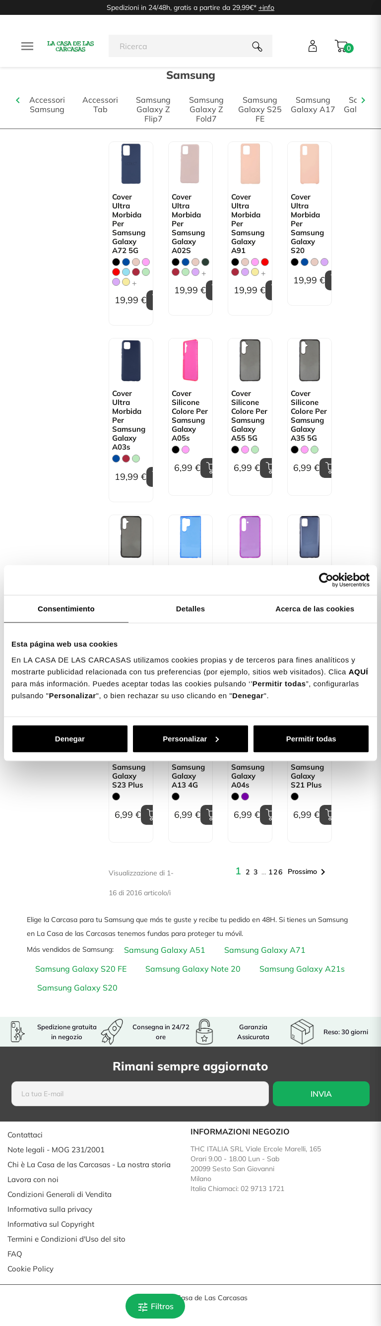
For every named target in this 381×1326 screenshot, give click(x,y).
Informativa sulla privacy (49, 1209)
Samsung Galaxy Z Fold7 (206, 109)
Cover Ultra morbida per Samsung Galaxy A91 (247, 224)
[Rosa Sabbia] (136, 262)
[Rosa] (146, 262)
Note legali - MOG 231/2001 (56, 1149)
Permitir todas (311, 738)
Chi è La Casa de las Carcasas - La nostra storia (89, 1164)
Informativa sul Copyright (50, 1224)
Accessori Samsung (47, 104)
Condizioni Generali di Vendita (59, 1194)
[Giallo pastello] (126, 282)
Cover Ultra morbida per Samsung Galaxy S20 (307, 224)
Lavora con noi (33, 1179)
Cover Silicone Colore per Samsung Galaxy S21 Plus (309, 763)
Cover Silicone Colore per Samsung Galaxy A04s (249, 763)
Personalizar (191, 738)
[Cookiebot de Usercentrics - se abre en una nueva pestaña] (326, 580)
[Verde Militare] (205, 262)
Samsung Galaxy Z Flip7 (153, 109)
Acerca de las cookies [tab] (314, 608)
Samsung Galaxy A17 (313, 104)
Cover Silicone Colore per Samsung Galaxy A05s (190, 416)
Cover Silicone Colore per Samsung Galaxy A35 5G (309, 416)
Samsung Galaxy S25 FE (260, 109)
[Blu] (126, 262)
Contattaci (25, 1134)
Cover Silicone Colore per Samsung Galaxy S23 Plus (130, 763)
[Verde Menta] (146, 272)
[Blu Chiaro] (126, 272)
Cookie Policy (30, 1268)
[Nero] (116, 262)
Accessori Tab (100, 104)
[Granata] (136, 272)
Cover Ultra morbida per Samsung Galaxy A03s (128, 420)
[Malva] (116, 282)
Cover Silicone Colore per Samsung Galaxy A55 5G (249, 416)
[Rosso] (116, 272)
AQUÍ (359, 671)
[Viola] (245, 796)
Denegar (70, 738)
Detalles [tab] (190, 608)
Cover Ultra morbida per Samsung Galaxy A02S (188, 224)
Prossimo (308, 872)
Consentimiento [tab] (66, 608)
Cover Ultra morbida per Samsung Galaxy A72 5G (128, 224)
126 (275, 871)
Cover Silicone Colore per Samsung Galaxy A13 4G (190, 763)
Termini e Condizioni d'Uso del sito (66, 1239)
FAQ (14, 1254)
